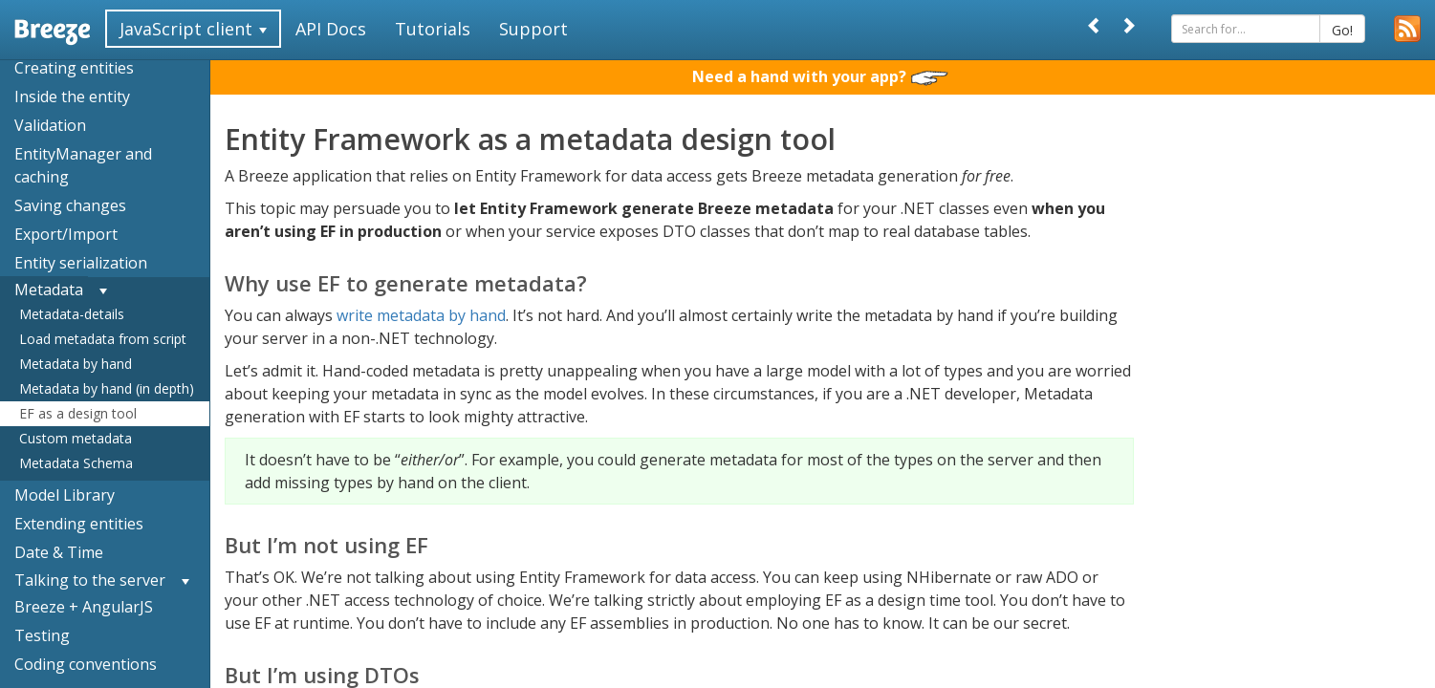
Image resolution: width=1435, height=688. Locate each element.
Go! (1342, 30)
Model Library (64, 494)
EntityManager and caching (83, 165)
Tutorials (432, 28)
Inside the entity (72, 96)
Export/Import (66, 234)
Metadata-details (71, 314)
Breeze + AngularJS (83, 606)
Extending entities (78, 523)
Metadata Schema (76, 463)
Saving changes (70, 205)
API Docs (330, 28)
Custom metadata (75, 438)
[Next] (1128, 25)
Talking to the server (89, 580)
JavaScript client (193, 28)
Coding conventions (85, 664)
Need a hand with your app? (819, 76)
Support (533, 28)
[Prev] (1094, 25)
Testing (42, 635)
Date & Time (58, 552)
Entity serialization (80, 262)
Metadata (48, 289)
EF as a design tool (78, 413)
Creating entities (74, 67)
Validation (50, 125)
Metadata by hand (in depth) (106, 388)
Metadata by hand (75, 364)
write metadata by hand (421, 315)
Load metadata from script (102, 339)
